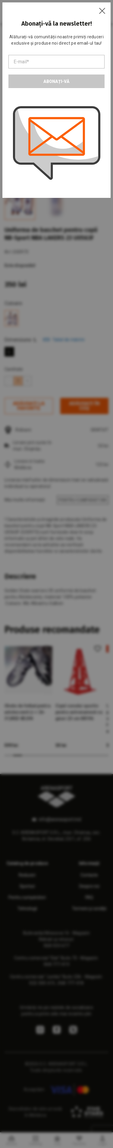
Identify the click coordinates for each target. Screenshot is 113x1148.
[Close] (102, 10)
